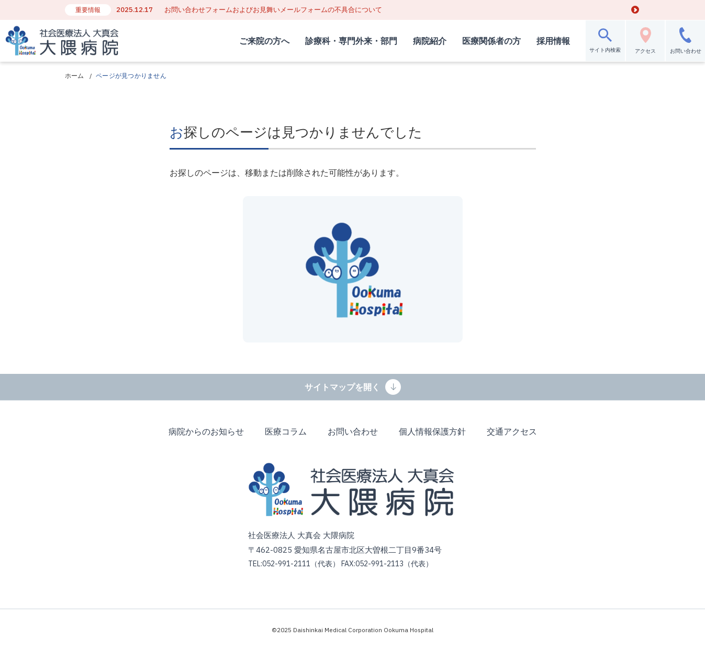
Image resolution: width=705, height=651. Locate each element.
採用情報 (545, 41)
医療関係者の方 (483, 41)
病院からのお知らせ (206, 431)
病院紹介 (421, 41)
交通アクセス (512, 431)
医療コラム (286, 431)
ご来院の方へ (256, 41)
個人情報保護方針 (432, 431)
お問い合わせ (353, 431)
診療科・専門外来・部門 (343, 41)
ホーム (74, 75)
